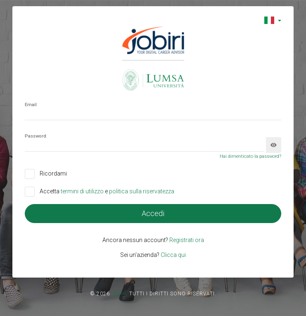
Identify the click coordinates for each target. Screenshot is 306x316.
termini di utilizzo (83, 191)
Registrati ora (186, 240)
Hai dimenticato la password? (250, 156)
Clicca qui (173, 255)
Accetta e (107, 191)
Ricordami (53, 173)
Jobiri (118, 294)
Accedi (153, 213)
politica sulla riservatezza (141, 191)
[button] (272, 20)
